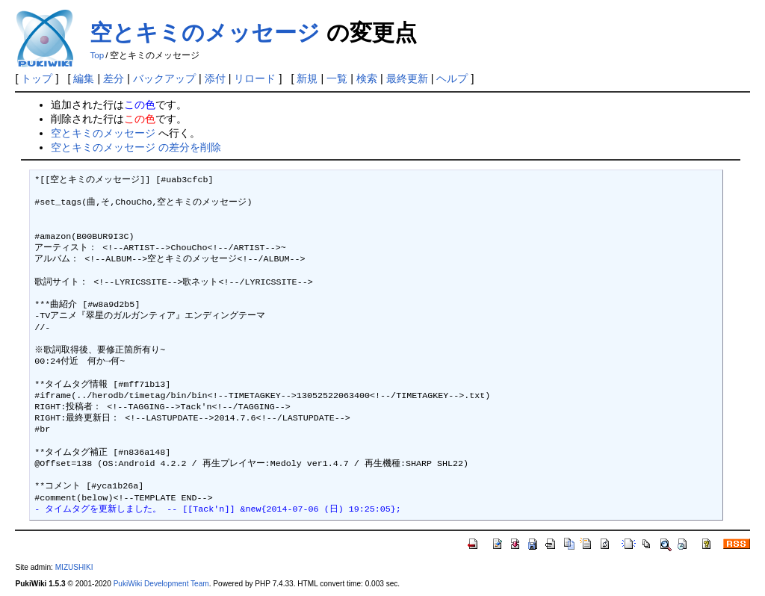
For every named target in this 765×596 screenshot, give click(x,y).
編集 (83, 78)
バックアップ (164, 78)
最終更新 (407, 78)
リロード (255, 78)
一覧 (336, 78)
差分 (113, 78)
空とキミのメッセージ (205, 32)
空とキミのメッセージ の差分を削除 (136, 147)
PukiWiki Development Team (161, 584)
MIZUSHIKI (74, 567)
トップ (36, 78)
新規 (307, 78)
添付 (215, 78)
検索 (366, 78)
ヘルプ (452, 78)
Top (97, 55)
